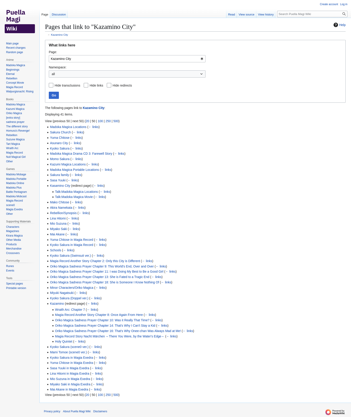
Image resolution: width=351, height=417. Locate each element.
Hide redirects (122, 85)
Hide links (96, 85)
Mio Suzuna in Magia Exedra (70, 379)
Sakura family (59, 175)
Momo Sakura (59, 159)
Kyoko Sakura (59, 148)
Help (339, 25)
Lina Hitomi (58, 218)
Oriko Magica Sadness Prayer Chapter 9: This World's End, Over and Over (102, 266)
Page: (53, 52)
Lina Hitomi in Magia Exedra (69, 373)
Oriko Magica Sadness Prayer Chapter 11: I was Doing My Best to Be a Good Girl (106, 271)
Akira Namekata (61, 207)
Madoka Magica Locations (68, 127)
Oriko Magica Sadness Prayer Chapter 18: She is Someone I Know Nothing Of (104, 282)
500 (115, 121)
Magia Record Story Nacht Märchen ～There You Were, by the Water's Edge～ (109, 336)
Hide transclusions (67, 85)
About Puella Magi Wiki (76, 411)
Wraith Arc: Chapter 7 (70, 309)
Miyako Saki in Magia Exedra (70, 384)
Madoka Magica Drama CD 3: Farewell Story (81, 153)
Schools (55, 250)
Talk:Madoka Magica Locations (76, 191)
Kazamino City (59, 34)
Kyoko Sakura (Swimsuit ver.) (70, 255)
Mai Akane (57, 234)
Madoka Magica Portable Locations (74, 170)
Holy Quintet (63, 341)
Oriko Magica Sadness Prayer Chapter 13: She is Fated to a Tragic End (99, 277)
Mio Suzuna (58, 223)
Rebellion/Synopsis (63, 213)
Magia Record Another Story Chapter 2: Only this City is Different (95, 261)
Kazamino (57, 303)
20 (87, 121)
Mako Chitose (59, 202)
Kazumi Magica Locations (68, 164)
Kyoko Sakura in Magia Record (71, 245)
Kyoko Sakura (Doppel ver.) (69, 298)
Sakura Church (60, 132)
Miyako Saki (58, 229)
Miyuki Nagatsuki (62, 293)
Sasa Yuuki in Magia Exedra (69, 368)
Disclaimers (100, 411)
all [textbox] (53, 74)
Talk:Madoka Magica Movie (74, 197)
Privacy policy (52, 411)
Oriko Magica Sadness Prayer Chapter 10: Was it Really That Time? (102, 320)
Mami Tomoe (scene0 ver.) (68, 352)
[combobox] (127, 58)
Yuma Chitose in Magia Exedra (71, 363)
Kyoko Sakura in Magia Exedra (71, 357)
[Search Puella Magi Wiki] (312, 14)
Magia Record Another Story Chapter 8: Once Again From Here (99, 315)
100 (100, 121)
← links (93, 127)
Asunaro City (59, 143)
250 (108, 121)
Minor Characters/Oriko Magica (71, 287)
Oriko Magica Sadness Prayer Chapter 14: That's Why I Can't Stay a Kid (105, 325)
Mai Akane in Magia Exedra (69, 389)
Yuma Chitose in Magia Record (71, 239)
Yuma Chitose (59, 137)
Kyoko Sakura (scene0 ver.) (69, 347)
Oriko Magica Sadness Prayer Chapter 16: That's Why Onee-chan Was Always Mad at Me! (118, 331)
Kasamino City (60, 185)
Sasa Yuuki (58, 180)
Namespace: (57, 67)
